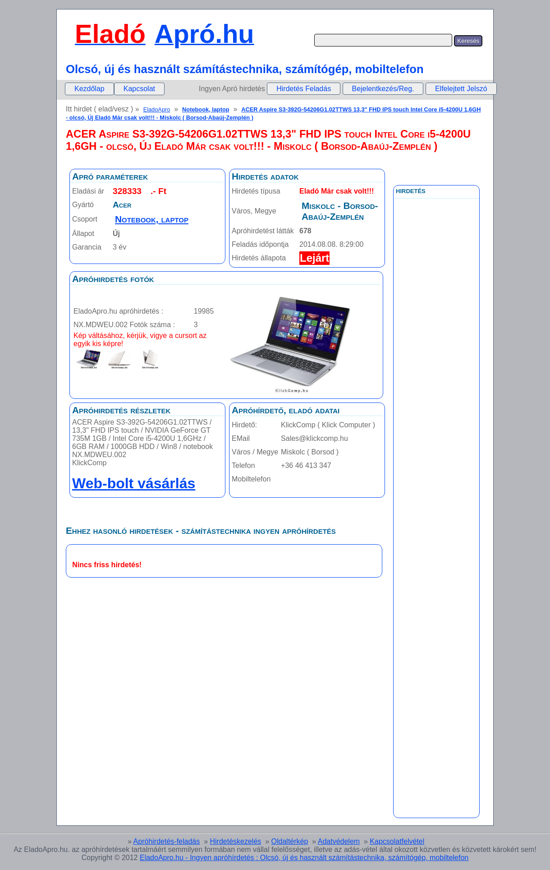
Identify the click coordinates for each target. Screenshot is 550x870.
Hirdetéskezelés (235, 841)
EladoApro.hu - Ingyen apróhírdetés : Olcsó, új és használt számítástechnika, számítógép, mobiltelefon (304, 857)
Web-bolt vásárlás (133, 483)
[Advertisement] (436, 401)
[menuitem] (89, 89)
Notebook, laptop (205, 109)
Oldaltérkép (289, 841)
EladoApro (156, 109)
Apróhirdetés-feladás (166, 841)
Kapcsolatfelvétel (397, 841)
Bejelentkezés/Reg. (383, 89)
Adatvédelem (339, 841)
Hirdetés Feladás (303, 89)
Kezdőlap (89, 89)
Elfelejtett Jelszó (461, 89)
